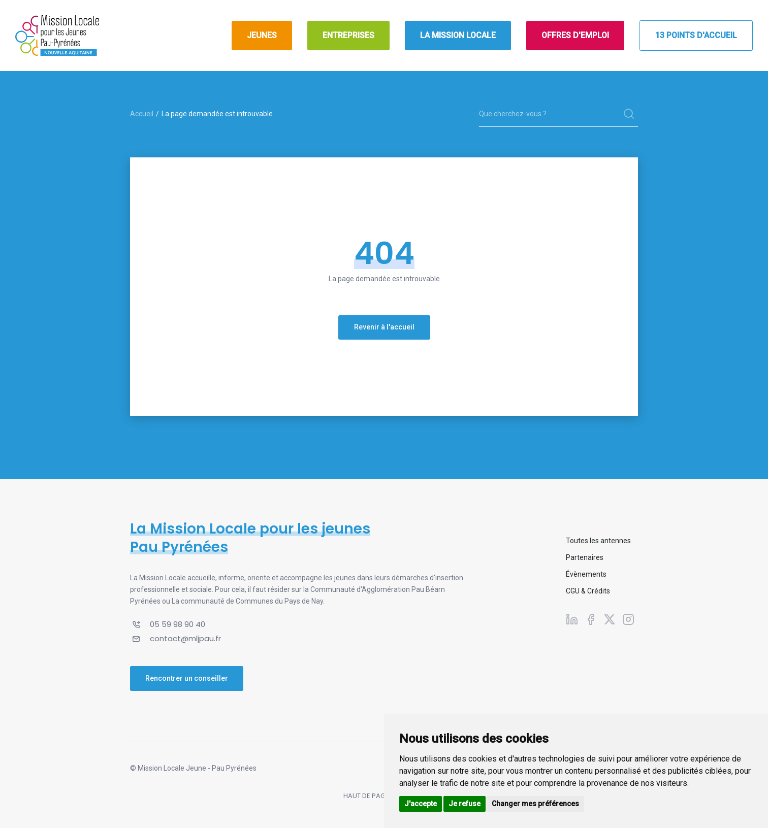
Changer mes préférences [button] (535, 804)
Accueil (141, 114)
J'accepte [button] (420, 804)
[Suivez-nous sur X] (609, 618)
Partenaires (584, 557)
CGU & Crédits (588, 591)
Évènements (586, 574)
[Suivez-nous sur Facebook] (591, 618)
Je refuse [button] (465, 804)
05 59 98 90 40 (177, 624)
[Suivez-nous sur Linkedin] (572, 618)
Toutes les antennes (598, 541)
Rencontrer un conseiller (186, 678)
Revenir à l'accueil (384, 327)
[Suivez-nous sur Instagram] (628, 618)
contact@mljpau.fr (185, 638)
